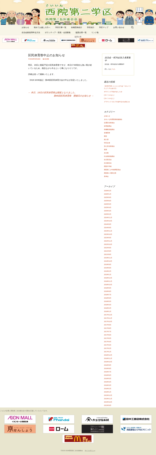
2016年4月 (107, 382)
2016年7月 (107, 372)
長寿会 (106, 176)
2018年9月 (107, 288)
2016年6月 (107, 375)
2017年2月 (107, 348)
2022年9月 (107, 248)
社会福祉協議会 (109, 156)
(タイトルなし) (109, 95)
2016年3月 (107, 385)
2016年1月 (107, 392)
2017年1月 (107, 352)
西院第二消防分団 (110, 173)
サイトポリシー (90, 450)
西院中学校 (108, 166)
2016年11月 (108, 358)
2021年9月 (107, 251)
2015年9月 (107, 405)
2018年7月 (107, 295)
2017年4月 (107, 341)
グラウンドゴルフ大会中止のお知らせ (117, 102)
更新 (105, 149)
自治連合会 (108, 163)
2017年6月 (107, 335)
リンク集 (95, 32)
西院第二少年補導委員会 (112, 170)
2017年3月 (107, 345)
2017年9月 (107, 325)
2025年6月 (107, 201)
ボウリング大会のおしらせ (113, 92)
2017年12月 (108, 315)
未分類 (46, 59)
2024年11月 (108, 217)
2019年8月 (107, 268)
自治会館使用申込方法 (31, 32)
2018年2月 (107, 308)
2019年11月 (108, 258)
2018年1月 (107, 311)
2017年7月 (107, 331)
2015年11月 (108, 398)
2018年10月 (108, 284)
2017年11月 (108, 318)
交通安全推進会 (109, 123)
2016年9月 (107, 365)
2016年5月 (107, 378)
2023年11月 (108, 231)
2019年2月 (107, 271)
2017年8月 (107, 328)
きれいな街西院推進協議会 (113, 119)
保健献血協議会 (109, 129)
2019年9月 (107, 264)
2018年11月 (108, 281)
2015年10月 (108, 402)
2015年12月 (108, 395)
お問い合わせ (118, 27)
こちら (113, 69)
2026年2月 (107, 191)
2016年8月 (107, 368)
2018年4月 (107, 305)
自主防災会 (108, 159)
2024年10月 (108, 221)
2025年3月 (107, 211)
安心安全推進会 (109, 146)
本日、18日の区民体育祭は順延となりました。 (52, 92)
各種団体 (107, 133)
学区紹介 (90, 27)
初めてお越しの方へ (42, 27)
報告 (105, 136)
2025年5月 (107, 204)
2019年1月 (107, 274)
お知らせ (25, 27)
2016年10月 (108, 362)
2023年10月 (108, 234)
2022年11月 (108, 241)
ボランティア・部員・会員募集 (58, 32)
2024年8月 (107, 227)
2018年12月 (108, 278)
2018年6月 (107, 298)
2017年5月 (107, 338)
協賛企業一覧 (81, 32)
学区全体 (107, 143)
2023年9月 (107, 237)
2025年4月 (107, 207)
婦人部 (106, 139)
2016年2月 (107, 388)
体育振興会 (108, 126)
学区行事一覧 (60, 27)
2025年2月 (107, 214)
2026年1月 (107, 194)
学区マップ (103, 27)
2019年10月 (108, 261)
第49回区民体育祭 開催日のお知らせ (74, 96)
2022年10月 (108, 244)
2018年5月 (107, 301)
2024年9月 (107, 224)
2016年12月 (108, 355)
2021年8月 (107, 254)
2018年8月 (107, 291)
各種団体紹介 (76, 27)
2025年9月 (107, 197)
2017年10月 (108, 321)
